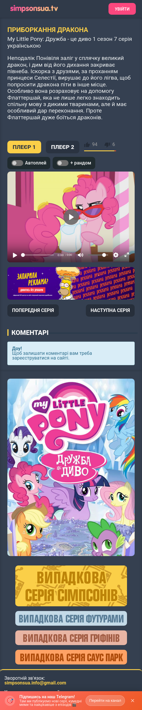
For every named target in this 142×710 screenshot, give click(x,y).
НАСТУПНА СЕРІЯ (110, 310)
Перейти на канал (105, 700)
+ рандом (74, 163)
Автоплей (28, 163)
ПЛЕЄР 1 (24, 147)
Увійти (122, 9)
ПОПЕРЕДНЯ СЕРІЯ (33, 310)
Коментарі (30, 332)
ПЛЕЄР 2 (62, 147)
